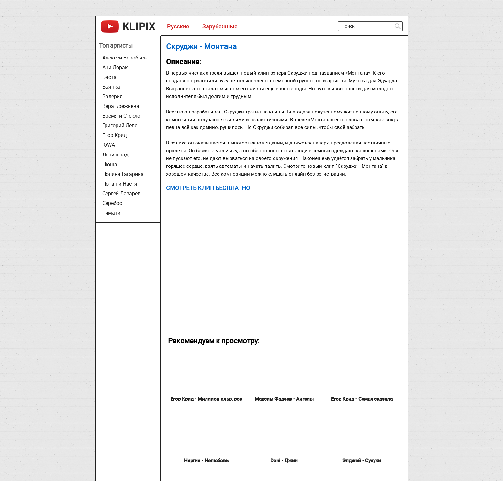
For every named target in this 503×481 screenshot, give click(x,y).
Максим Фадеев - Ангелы (284, 398)
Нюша (109, 164)
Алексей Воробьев (124, 57)
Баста (109, 76)
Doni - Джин (284, 460)
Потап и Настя (119, 183)
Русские (178, 26)
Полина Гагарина (123, 173)
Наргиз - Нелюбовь (206, 460)
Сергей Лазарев (121, 193)
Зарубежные (220, 26)
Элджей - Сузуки (361, 460)
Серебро (112, 203)
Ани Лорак (115, 67)
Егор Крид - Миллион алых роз (206, 398)
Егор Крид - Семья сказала (362, 398)
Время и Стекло (121, 115)
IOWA (108, 144)
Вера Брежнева (120, 106)
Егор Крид (114, 135)
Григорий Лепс (119, 125)
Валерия (112, 96)
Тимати (111, 212)
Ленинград (115, 154)
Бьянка (111, 86)
